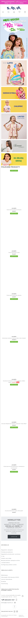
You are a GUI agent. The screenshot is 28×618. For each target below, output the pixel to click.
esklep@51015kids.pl (7, 602)
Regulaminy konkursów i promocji (10, 554)
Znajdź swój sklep (6, 558)
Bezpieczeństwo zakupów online (10, 560)
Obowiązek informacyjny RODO (10, 577)
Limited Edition (5, 562)
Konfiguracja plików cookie (9, 564)
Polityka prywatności (7, 552)
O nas (2, 556)
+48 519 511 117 (7, 600)
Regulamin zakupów (7, 549)
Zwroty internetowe (6, 579)
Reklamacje (4, 575)
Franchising (4, 583)
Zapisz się (14, 536)
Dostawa (3, 581)
